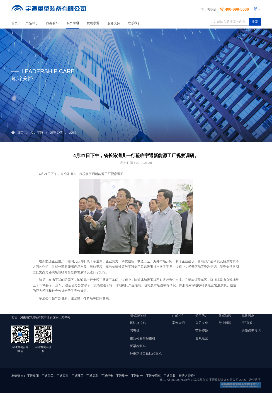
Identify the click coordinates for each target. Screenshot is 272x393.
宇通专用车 (153, 375)
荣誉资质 (201, 330)
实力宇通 (72, 23)
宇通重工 (47, 375)
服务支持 (113, 23)
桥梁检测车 (138, 346)
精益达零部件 (187, 375)
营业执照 (255, 379)
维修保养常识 (251, 330)
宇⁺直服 (247, 323)
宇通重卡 (122, 375)
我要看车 (52, 23)
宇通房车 (92, 375)
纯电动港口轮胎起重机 (146, 353)
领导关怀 (56, 132)
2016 (72, 132)
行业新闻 (225, 323)
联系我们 (134, 23)
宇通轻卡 (107, 375)
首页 (14, 23)
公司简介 (201, 315)
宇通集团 (33, 375)
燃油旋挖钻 (138, 323)
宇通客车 (62, 375)
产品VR (177, 315)
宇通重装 (169, 375)
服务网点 (248, 315)
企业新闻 (225, 315)
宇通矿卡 (137, 375)
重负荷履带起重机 (142, 338)
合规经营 (201, 338)
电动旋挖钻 (138, 315)
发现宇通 (93, 23)
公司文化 (201, 323)
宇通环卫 (77, 375)
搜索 (255, 22)
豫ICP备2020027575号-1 (176, 379)
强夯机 (134, 330)
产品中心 (31, 23)
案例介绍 (178, 323)
